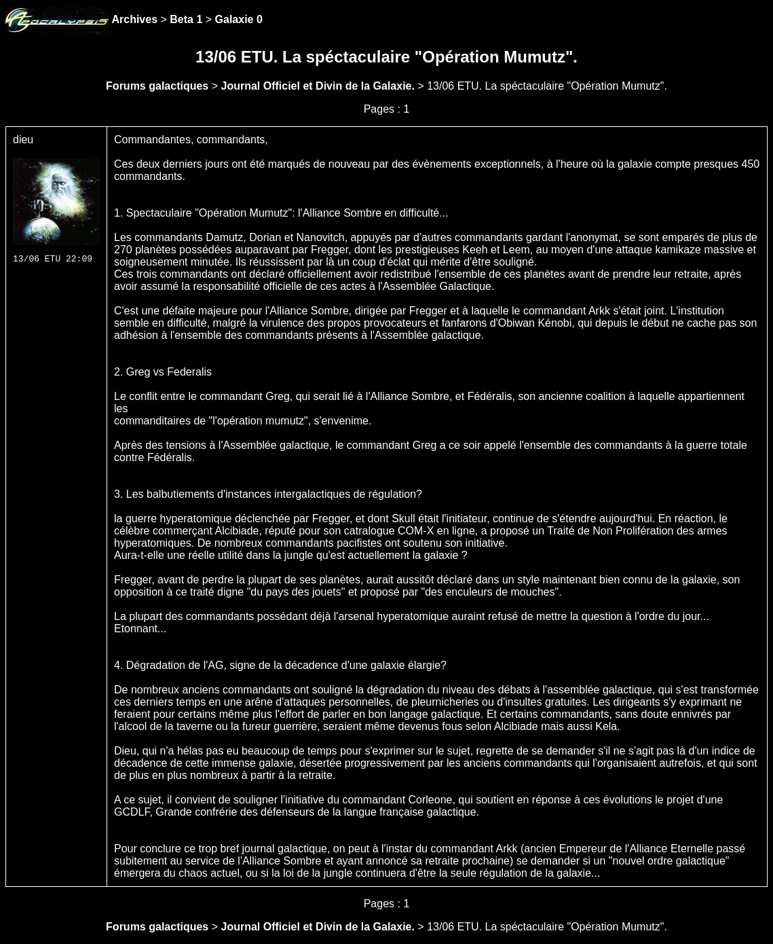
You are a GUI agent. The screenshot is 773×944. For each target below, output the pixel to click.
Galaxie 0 (239, 19)
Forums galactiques (157, 86)
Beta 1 (186, 19)
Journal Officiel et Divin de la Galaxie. (317, 86)
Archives (134, 19)
